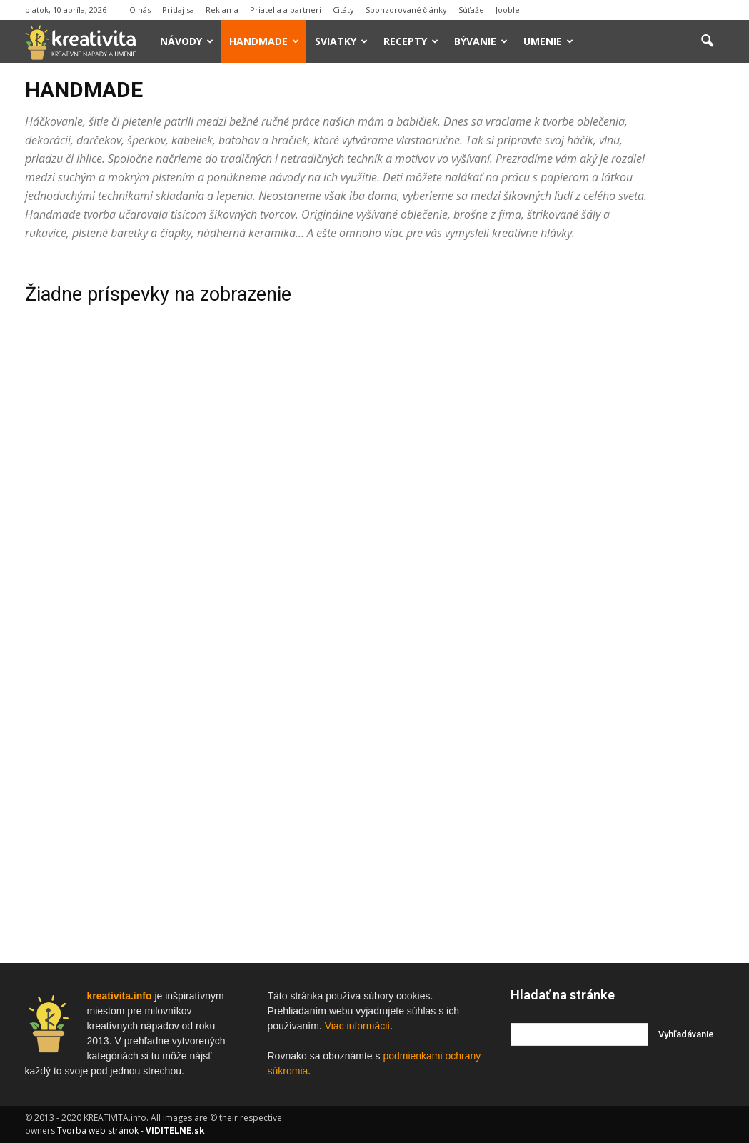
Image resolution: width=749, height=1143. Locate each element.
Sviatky (341, 41)
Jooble (508, 9)
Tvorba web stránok (98, 1130)
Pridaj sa (178, 9)
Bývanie (481, 41)
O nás (140, 9)
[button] (707, 41)
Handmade (264, 41)
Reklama (222, 9)
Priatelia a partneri (285, 9)
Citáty (343, 9)
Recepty (410, 41)
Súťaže (471, 9)
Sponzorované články (407, 9)
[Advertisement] (618, 473)
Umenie (548, 41)
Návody (186, 41)
